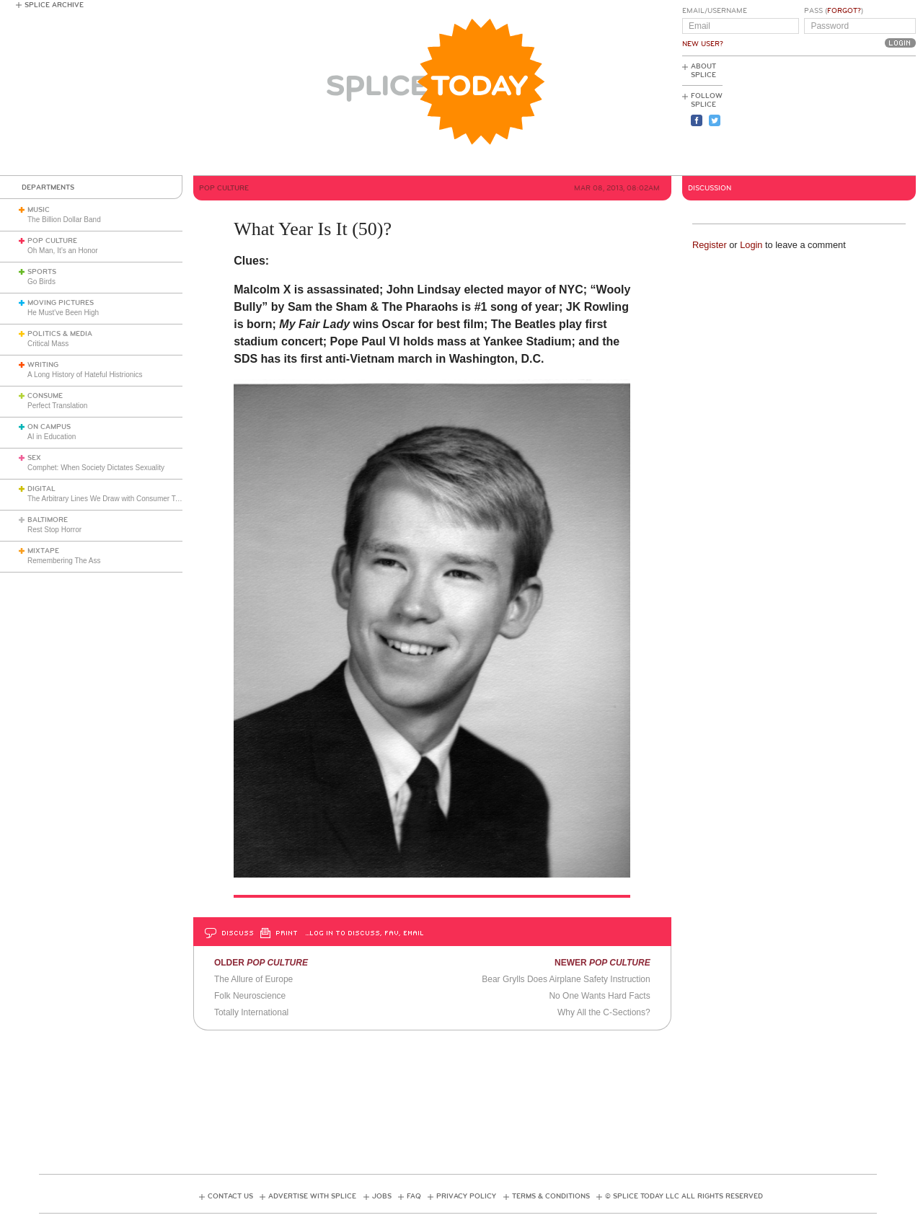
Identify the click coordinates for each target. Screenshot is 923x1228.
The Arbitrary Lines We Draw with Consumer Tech (107, 499)
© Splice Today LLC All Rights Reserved (684, 1196)
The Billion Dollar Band (64, 220)
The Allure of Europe (253, 979)
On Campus (49, 427)
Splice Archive (54, 5)
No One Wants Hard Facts (599, 996)
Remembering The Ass (64, 561)
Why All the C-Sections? (603, 1012)
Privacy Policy (466, 1196)
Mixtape (43, 551)
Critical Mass (48, 344)
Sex (34, 458)
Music (38, 210)
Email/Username (714, 10)
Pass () (833, 10)
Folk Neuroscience (250, 996)
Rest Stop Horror (54, 530)
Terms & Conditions (551, 1196)
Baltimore (47, 520)
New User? (702, 44)
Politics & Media (59, 334)
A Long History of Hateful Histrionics (85, 375)
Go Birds (41, 282)
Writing (42, 365)
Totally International (251, 1012)
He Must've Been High (63, 313)
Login (751, 244)
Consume (45, 396)
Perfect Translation (57, 406)
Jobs (382, 1196)
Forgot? (844, 10)
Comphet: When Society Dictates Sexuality (95, 468)
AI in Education (51, 437)
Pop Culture (52, 241)
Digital (41, 489)
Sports (41, 272)
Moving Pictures (60, 303)
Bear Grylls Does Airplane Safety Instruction (566, 979)
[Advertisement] (851, 116)
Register (709, 244)
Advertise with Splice (312, 1196)
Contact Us (230, 1196)
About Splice (703, 70)
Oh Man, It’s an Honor (62, 251)
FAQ (414, 1196)
